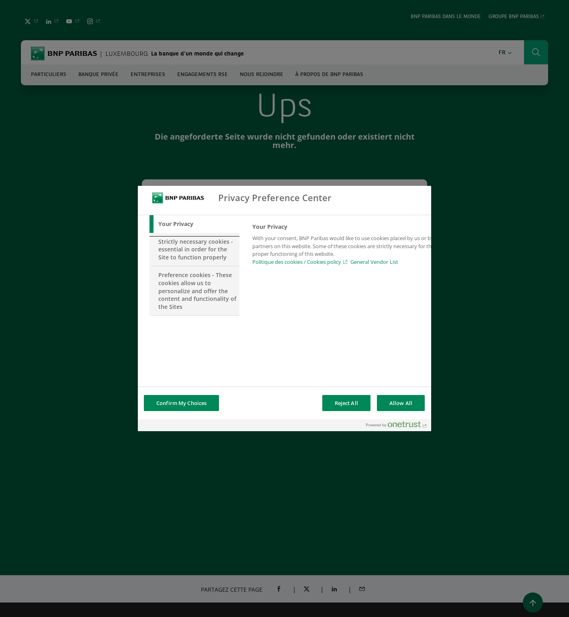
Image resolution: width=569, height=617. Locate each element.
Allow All (400, 403)
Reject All (346, 403)
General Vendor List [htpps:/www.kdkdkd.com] (374, 261)
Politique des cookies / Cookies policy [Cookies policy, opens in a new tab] (296, 261)
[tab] (194, 224)
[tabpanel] (344, 246)
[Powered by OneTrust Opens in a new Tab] (396, 426)
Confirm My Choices (181, 403)
